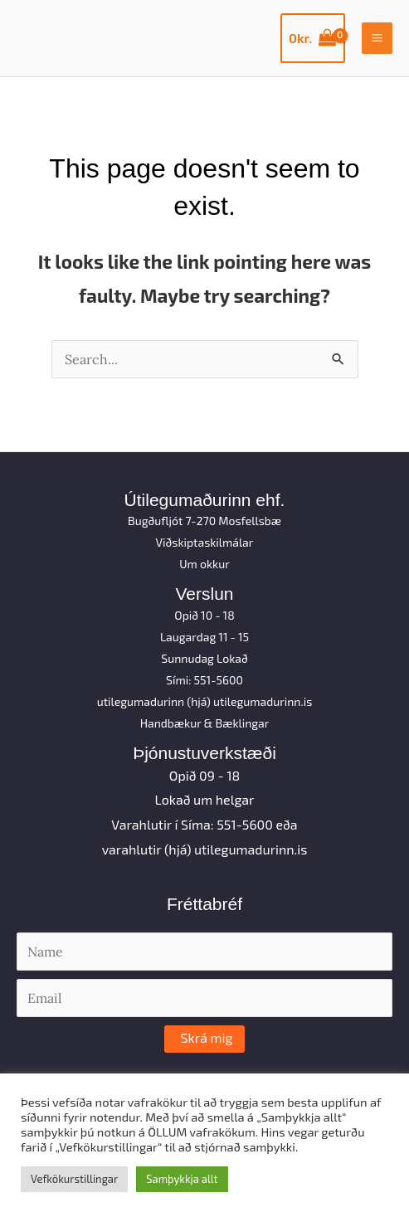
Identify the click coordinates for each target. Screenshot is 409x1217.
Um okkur (204, 564)
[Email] (204, 998)
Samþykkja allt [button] (181, 1178)
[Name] (204, 951)
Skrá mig (207, 1037)
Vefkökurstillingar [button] (74, 1178)
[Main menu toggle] (377, 37)
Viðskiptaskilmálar (205, 542)
